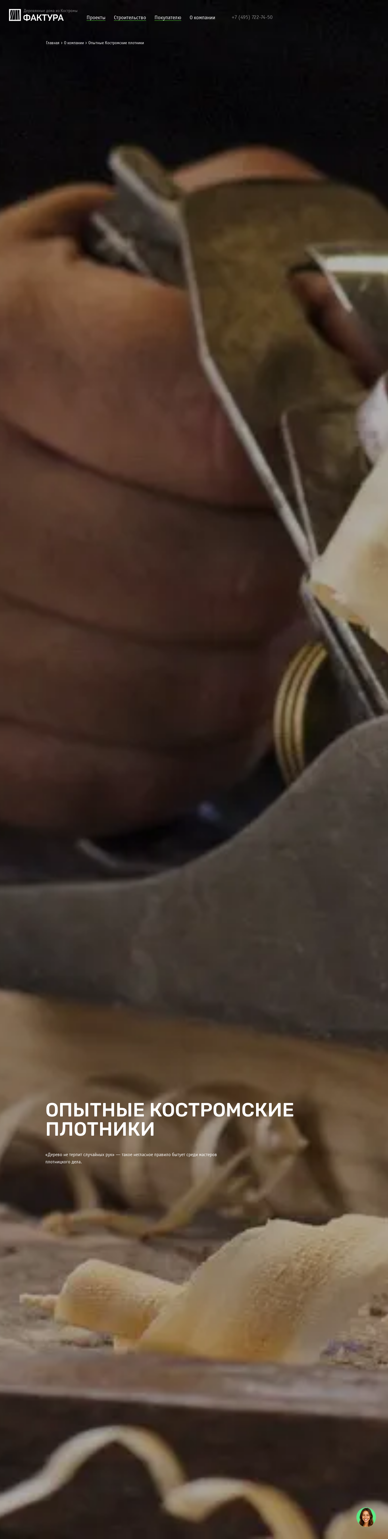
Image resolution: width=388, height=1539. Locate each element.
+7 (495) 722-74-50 (252, 17)
